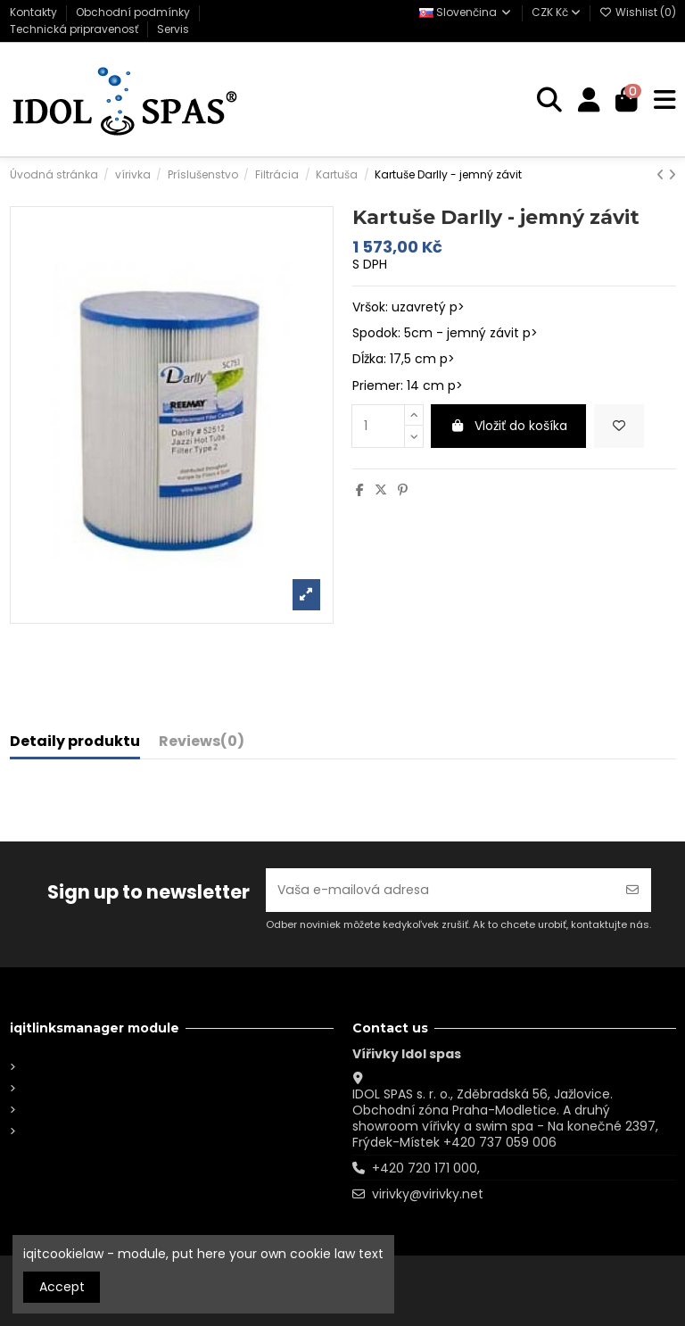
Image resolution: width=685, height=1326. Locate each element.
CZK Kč (556, 12)
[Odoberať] (632, 890)
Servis (173, 29)
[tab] (201, 745)
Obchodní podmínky (134, 12)
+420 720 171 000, (426, 1168)
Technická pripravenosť (75, 29)
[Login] (589, 100)
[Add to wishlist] (619, 426)
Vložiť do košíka (509, 426)
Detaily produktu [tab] (75, 742)
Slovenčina (466, 12)
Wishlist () (637, 12)
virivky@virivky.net (427, 1194)
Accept (62, 1287)
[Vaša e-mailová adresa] (440, 890)
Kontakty (35, 12)
